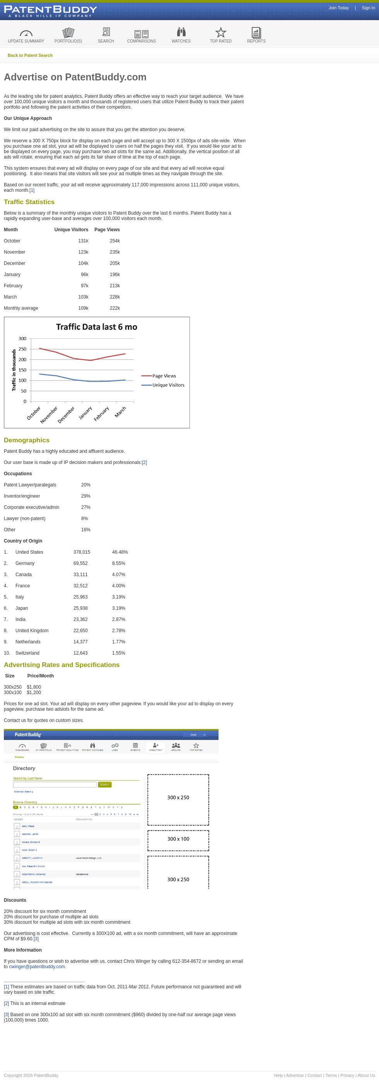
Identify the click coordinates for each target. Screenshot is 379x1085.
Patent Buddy (33, 11)
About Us (366, 1075)
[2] (144, 462)
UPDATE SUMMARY (26, 41)
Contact (314, 1075)
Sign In (368, 8)
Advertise (295, 1075)
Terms (331, 1075)
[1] (31, 190)
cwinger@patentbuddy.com (37, 966)
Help (278, 1075)
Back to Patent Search (30, 55)
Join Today (339, 8)
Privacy (347, 1075)
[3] (36, 939)
